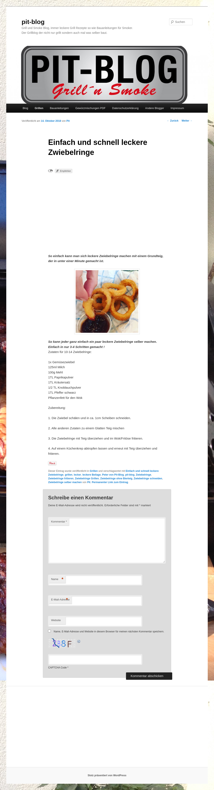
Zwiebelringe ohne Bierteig (116, 478)
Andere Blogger (154, 108)
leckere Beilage (91, 474)
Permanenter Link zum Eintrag (110, 482)
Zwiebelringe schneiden (148, 478)
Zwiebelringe (143, 474)
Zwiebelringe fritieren (60, 478)
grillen (68, 474)
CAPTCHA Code (57, 667)
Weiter (187, 120)
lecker (77, 474)
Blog (25, 108)
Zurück (172, 120)
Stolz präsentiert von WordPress (107, 775)
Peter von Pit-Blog (113, 474)
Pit (68, 120)
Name (57, 579)
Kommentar (59, 521)
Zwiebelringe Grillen (87, 478)
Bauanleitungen (59, 108)
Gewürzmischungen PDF (90, 108)
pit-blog (33, 21)
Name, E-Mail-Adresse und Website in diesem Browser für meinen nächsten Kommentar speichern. (109, 631)
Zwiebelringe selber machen (65, 482)
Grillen (39, 108)
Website (56, 620)
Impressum (177, 108)
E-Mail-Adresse (60, 600)
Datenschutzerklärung (125, 108)
